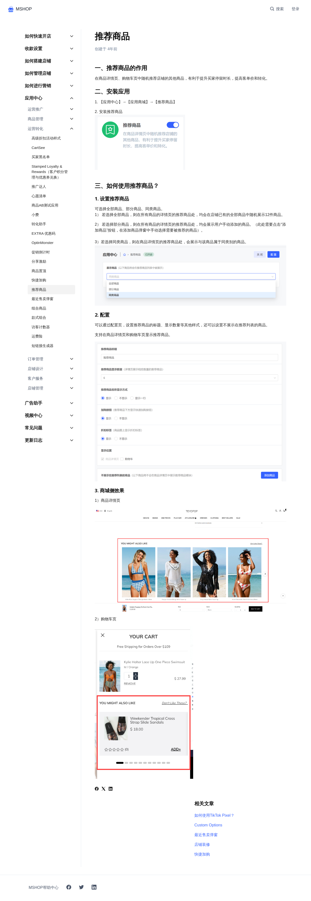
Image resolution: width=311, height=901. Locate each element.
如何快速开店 (38, 36)
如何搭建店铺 (38, 61)
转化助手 (39, 224)
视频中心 (33, 415)
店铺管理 (35, 388)
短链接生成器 (42, 346)
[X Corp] (103, 789)
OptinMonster (42, 243)
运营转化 (35, 129)
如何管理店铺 (38, 73)
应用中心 (33, 98)
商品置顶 (39, 271)
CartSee (38, 148)
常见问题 (33, 427)
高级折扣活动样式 (46, 138)
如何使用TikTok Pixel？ (214, 815)
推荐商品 (39, 289)
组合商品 (39, 308)
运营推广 (35, 109)
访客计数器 (41, 327)
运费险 (37, 336)
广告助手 (33, 403)
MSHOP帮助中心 (44, 887)
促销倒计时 (41, 252)
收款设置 (33, 48)
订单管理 (35, 359)
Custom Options (208, 825)
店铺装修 (202, 844)
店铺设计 (35, 369)
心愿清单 (39, 196)
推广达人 (39, 186)
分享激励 (39, 261)
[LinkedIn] (110, 789)
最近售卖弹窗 (206, 835)
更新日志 (33, 440)
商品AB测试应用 (45, 205)
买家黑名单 (41, 157)
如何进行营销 (38, 85)
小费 (35, 215)
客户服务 (35, 378)
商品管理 (35, 119)
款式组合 (39, 317)
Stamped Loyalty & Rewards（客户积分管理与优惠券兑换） (50, 171)
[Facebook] (97, 789)
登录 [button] (295, 9)
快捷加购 (202, 854)
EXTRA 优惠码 (43, 233)
